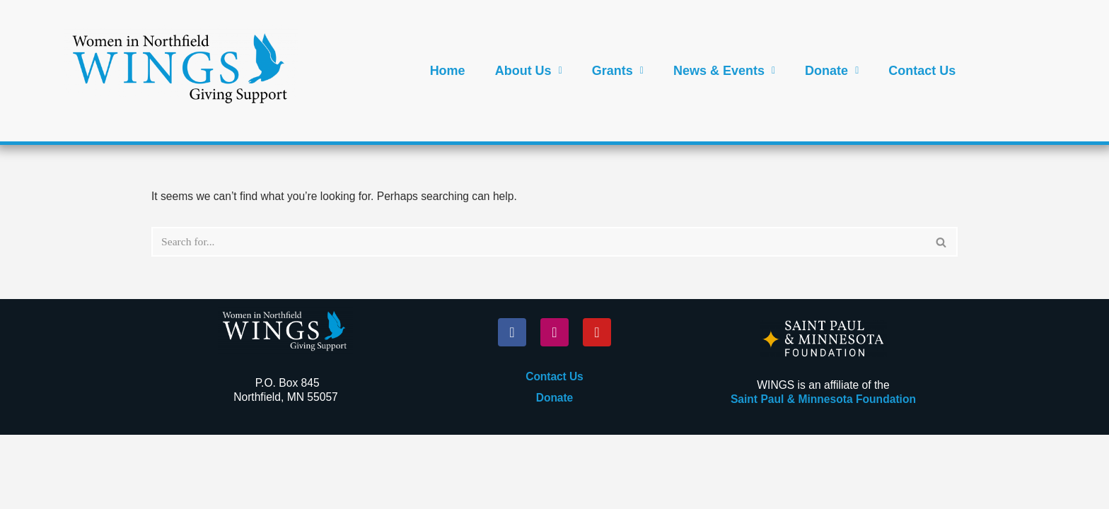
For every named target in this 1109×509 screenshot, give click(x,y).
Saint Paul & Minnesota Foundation (823, 473)
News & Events (724, 71)
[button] (528, 71)
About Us (528, 71)
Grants (618, 71)
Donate (832, 71)
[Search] (538, 242)
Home (447, 71)
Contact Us (922, 71)
